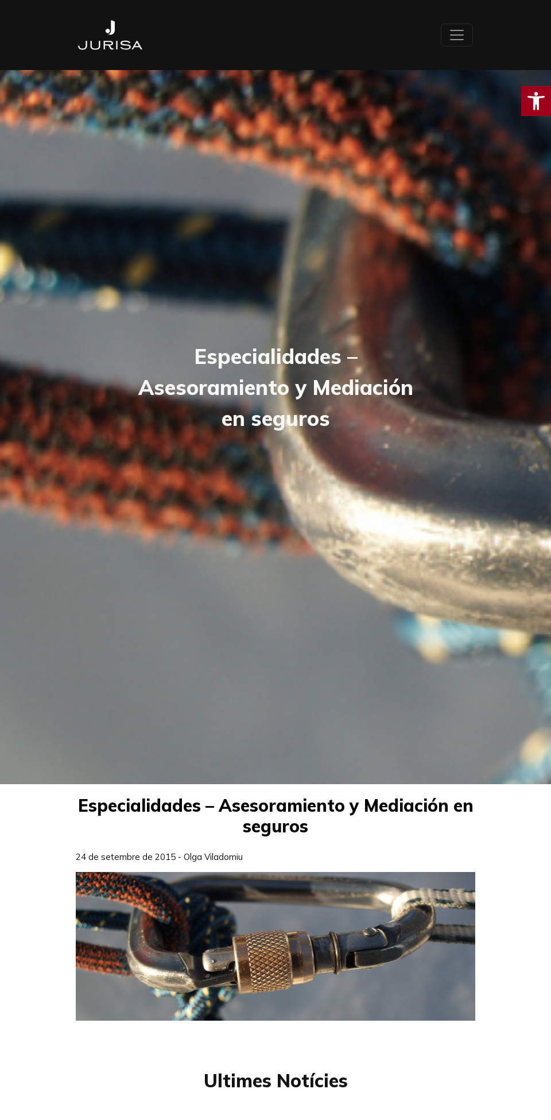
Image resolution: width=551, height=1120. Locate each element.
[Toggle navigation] (457, 35)
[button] (536, 101)
